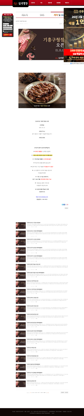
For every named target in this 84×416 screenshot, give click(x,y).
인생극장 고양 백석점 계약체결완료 (34, 289)
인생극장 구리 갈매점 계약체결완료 (34, 372)
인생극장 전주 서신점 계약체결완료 (34, 256)
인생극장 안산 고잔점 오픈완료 (33, 222)
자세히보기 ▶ (6, 32)
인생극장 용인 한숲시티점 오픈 (33, 264)
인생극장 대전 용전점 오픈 (32, 314)
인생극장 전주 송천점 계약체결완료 (34, 247)
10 (44, 392)
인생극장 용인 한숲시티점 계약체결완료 (35, 272)
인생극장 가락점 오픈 (31, 347)
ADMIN (53, 413)
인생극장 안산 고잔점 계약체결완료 (34, 231)
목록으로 (66, 208)
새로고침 (66, 392)
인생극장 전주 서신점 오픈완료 (33, 239)
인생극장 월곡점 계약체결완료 (33, 364)
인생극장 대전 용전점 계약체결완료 (34, 322)
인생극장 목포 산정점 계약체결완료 (34, 339)
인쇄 (61, 23)
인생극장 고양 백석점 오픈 (32, 281)
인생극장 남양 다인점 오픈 (32, 306)
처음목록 (62, 392)
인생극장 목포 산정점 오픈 (32, 297)
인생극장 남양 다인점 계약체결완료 (34, 331)
